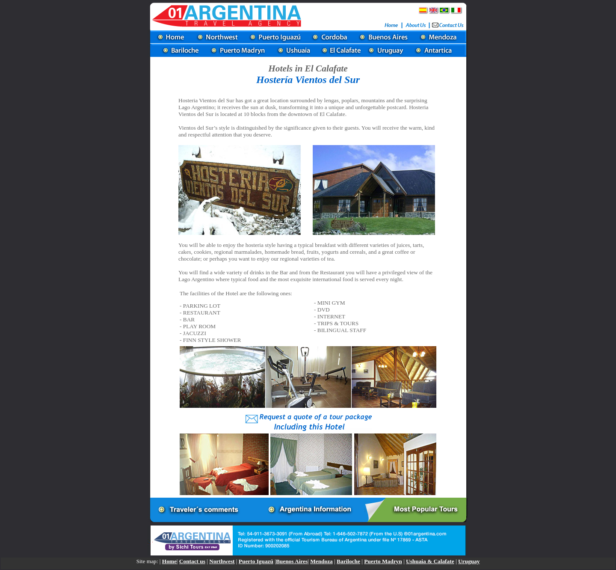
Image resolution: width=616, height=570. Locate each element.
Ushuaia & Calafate (430, 561)
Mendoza (321, 561)
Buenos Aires (292, 561)
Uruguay (469, 561)
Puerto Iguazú (256, 561)
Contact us (192, 561)
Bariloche (348, 561)
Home (169, 561)
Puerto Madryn (383, 561)
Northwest (221, 561)
